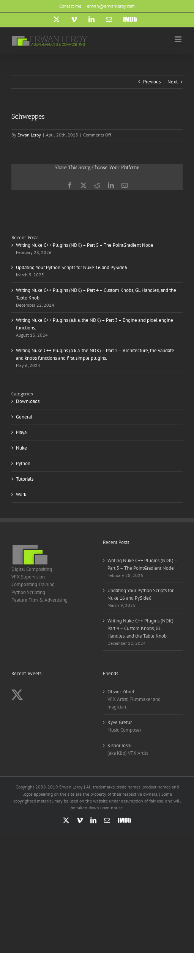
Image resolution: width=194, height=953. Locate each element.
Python (23, 463)
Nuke (21, 448)
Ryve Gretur (119, 722)
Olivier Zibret (120, 691)
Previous (152, 81)
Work (21, 494)
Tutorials (24, 479)
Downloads (27, 401)
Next (172, 81)
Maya (21, 432)
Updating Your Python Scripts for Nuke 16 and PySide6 (71, 267)
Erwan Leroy (29, 135)
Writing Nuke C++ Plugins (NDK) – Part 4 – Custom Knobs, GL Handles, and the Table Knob (142, 628)
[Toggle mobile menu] (179, 39)
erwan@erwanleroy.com (111, 6)
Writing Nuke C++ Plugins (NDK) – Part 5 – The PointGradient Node (84, 245)
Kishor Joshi (119, 745)
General (24, 417)
